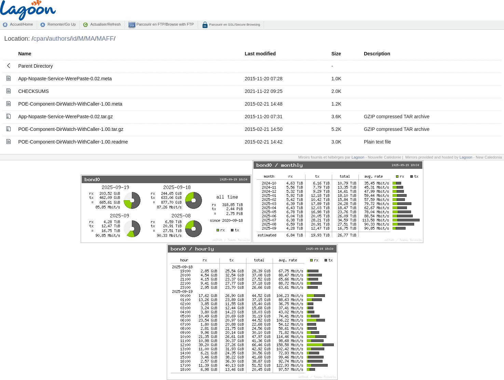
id (74, 38)
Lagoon (358, 157)
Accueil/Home (21, 24)
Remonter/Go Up (61, 24)
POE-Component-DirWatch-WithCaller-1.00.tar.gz (70, 129)
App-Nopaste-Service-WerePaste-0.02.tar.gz (65, 116)
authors (59, 38)
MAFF (104, 38)
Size (336, 53)
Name (24, 53)
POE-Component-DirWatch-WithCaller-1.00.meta (70, 104)
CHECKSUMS (33, 91)
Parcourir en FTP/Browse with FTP (164, 24)
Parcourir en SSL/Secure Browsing (234, 24)
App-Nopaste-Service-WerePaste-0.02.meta (65, 78)
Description (377, 53)
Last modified (260, 53)
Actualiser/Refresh (105, 24)
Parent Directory (35, 66)
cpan (40, 38)
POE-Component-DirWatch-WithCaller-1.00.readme (73, 142)
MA (90, 38)
